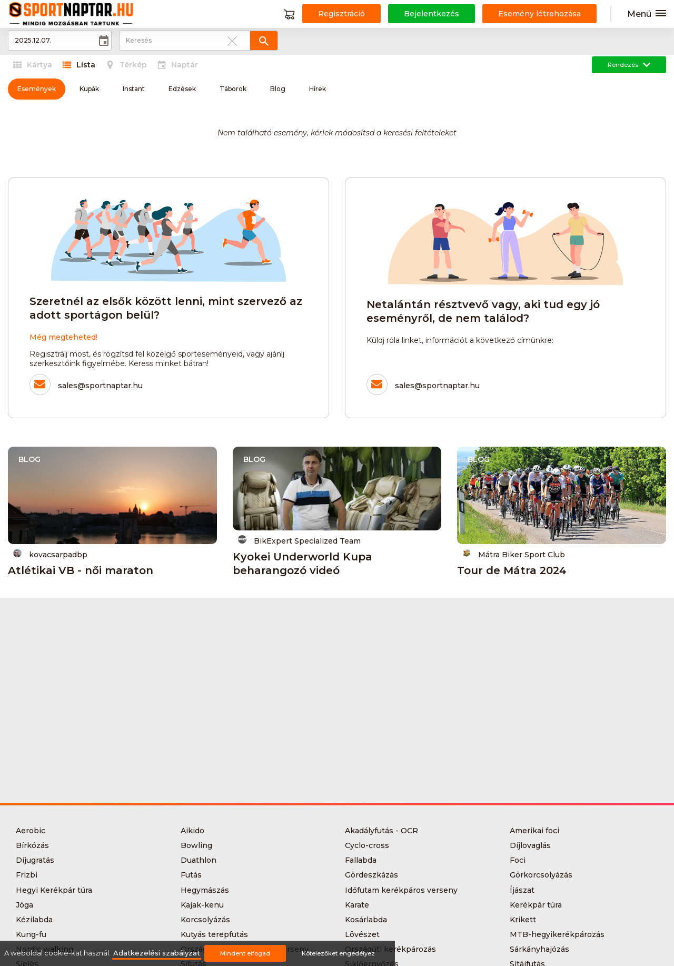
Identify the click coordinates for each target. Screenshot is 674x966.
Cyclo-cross (367, 845)
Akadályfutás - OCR (381, 830)
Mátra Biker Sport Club (513, 554)
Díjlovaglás (530, 845)
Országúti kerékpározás (390, 949)
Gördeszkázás (371, 875)
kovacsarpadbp (50, 554)
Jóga (24, 905)
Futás (191, 875)
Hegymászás (205, 890)
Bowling (196, 845)
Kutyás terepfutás (214, 934)
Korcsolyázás (205, 919)
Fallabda (360, 860)
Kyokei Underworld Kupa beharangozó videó (302, 563)
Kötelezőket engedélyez (338, 953)
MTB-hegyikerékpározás (557, 934)
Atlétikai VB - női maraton (80, 570)
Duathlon (198, 860)
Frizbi (26, 875)
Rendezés (629, 64)
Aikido (192, 830)
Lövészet (362, 934)
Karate (357, 905)
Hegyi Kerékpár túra (54, 890)
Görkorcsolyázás (541, 875)
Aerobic (30, 830)
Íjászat (522, 890)
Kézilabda (34, 919)
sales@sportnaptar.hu (100, 385)
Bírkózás (32, 845)
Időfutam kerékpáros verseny (401, 890)
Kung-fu (31, 934)
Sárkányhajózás (539, 949)
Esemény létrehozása (539, 13)
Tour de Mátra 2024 (512, 570)
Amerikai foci (534, 830)
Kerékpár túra (536, 905)
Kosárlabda (366, 919)
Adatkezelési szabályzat (156, 953)
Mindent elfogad (245, 953)
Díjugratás (35, 860)
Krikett (523, 919)
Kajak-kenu (202, 905)
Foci (518, 860)
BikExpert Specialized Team (299, 540)
